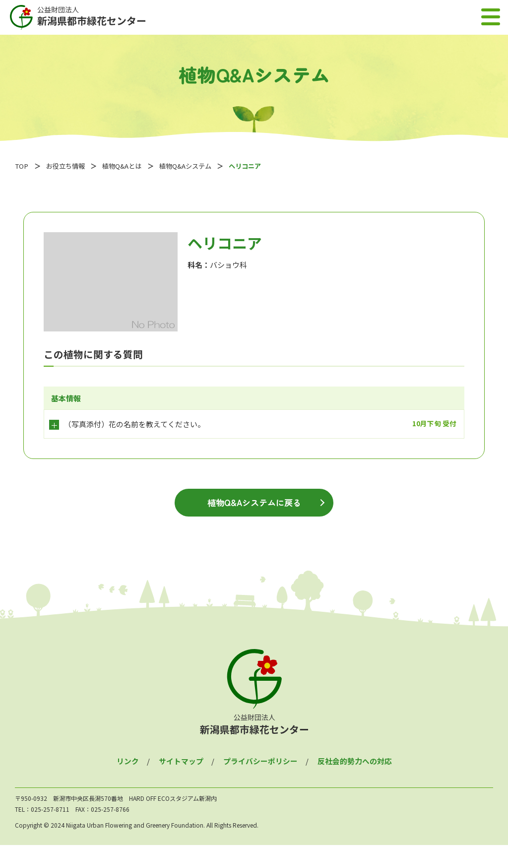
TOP (22, 166)
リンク (128, 762)
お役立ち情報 (67, 166)
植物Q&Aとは (126, 166)
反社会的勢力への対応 (355, 762)
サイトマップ (181, 762)
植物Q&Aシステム (193, 166)
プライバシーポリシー (260, 762)
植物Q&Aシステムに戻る (254, 503)
